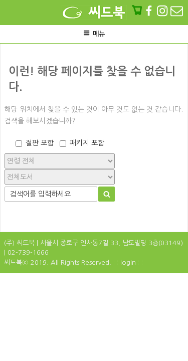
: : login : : (128, 262)
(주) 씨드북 (19, 243)
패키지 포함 (87, 142)
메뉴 (94, 33)
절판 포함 (40, 142)
